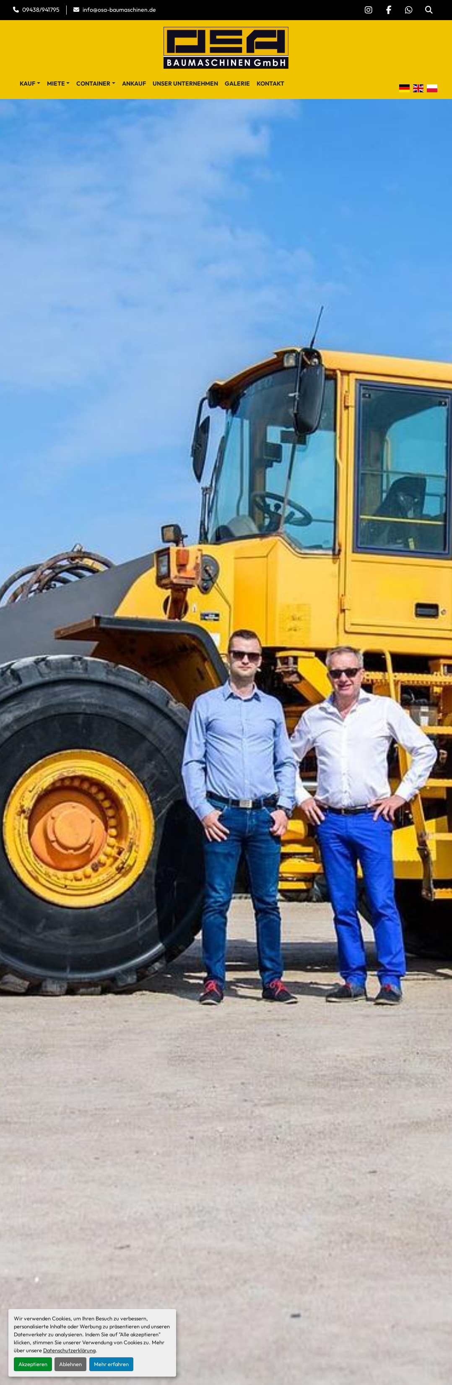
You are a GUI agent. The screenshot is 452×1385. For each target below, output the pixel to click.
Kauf (27, 83)
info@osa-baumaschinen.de (119, 9)
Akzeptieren (32, 1364)
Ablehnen (70, 1364)
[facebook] (389, 10)
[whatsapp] (409, 10)
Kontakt (270, 83)
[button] (30, 83)
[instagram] (368, 10)
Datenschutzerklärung (69, 1350)
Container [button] (93, 83)
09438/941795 (41, 9)
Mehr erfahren (111, 1364)
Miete (56, 83)
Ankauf (134, 83)
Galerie (237, 83)
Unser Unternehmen (185, 83)
